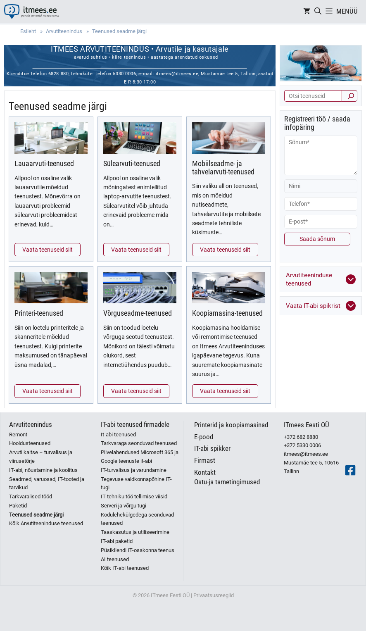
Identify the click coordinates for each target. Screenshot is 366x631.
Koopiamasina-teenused (227, 313)
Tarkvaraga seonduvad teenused (139, 443)
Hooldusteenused (29, 443)
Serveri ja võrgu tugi (123, 505)
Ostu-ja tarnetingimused (227, 482)
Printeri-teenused (38, 313)
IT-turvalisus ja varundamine (133, 470)
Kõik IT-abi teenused (125, 568)
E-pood (203, 437)
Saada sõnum (317, 239)
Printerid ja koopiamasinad (231, 425)
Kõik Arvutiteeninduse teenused (46, 523)
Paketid (18, 505)
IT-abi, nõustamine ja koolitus (43, 470)
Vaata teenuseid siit (47, 249)
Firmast (204, 460)
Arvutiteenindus (30, 424)
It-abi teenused (118, 434)
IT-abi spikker (212, 448)
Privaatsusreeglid (213, 595)
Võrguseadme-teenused (137, 313)
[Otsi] (349, 96)
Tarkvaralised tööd (30, 496)
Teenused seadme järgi (36, 515)
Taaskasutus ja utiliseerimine (135, 532)
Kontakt (205, 472)
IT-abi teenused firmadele (135, 424)
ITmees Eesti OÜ (306, 425)
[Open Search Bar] (317, 11)
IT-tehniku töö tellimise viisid (134, 496)
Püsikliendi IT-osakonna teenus (137, 550)
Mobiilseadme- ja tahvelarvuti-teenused (223, 167)
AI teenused (115, 559)
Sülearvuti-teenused (131, 163)
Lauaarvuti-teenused (44, 163)
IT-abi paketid (117, 541)
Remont (18, 434)
